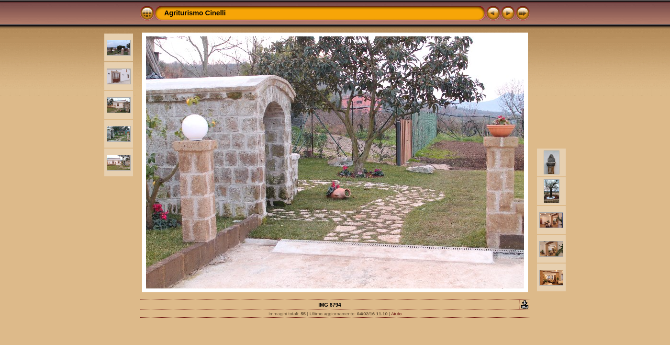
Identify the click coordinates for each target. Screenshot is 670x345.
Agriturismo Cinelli (195, 13)
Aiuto (396, 313)
